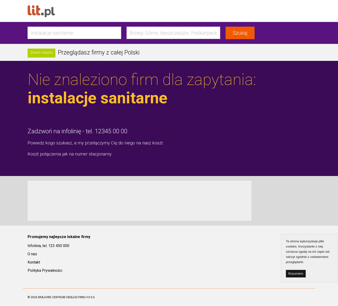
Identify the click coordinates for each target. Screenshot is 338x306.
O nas (32, 254)
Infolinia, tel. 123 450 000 (48, 245)
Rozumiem (295, 273)
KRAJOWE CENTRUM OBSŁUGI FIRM (61, 297)
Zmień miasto (41, 52)
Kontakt (34, 262)
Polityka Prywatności (45, 270)
